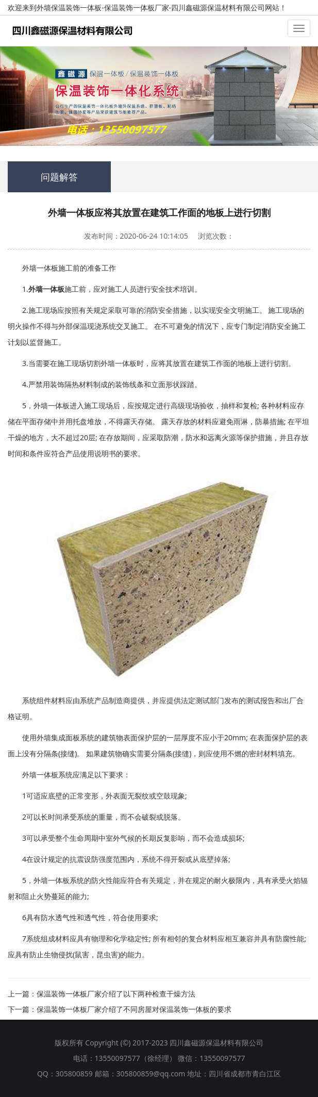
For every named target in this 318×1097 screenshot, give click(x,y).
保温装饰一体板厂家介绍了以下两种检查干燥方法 (116, 994)
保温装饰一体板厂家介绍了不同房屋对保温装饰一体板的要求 (134, 1009)
